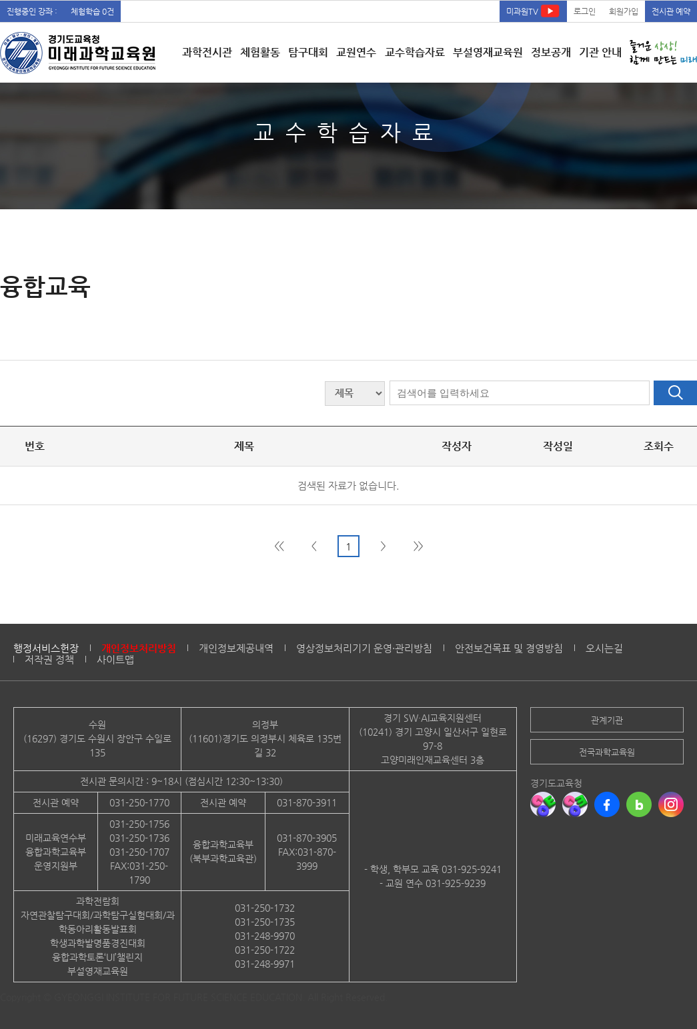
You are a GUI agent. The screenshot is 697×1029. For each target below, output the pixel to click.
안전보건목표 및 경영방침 (509, 648)
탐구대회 (308, 52)
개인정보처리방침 (138, 648)
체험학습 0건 (92, 11)
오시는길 (604, 648)
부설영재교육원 (488, 52)
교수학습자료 (415, 52)
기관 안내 (600, 52)
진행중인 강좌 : (32, 11)
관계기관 (607, 720)
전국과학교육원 (607, 752)
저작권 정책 (49, 659)
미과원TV (533, 11)
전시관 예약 (671, 11)
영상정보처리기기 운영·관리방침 (364, 648)
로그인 (585, 11)
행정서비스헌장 (46, 648)
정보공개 (551, 52)
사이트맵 (115, 659)
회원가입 (623, 11)
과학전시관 (207, 52)
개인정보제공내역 (236, 648)
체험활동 (260, 52)
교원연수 (356, 52)
